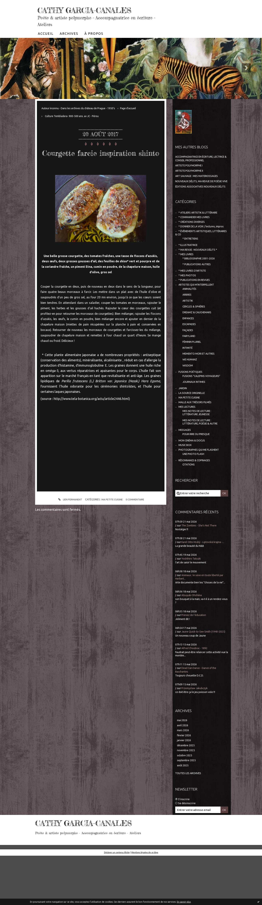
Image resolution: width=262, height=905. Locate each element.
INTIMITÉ (188, 379)
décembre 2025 (186, 793)
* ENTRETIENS (191, 262)
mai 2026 (182, 767)
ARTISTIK (188, 328)
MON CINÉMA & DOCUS (192, 478)
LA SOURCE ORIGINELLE (193, 427)
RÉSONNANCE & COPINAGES (196, 499)
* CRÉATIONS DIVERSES (193, 240)
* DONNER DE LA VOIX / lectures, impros (197, 247)
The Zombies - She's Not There (201, 565)
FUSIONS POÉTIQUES (191, 404)
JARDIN (183, 422)
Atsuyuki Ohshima (193, 638)
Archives (69, 44)
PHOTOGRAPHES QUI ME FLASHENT (201, 488)
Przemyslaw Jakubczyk (196, 734)
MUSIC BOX (185, 483)
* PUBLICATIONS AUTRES (198, 289)
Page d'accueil (135, 119)
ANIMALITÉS (190, 316)
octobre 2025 (185, 804)
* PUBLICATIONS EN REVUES (196, 306)
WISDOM (187, 397)
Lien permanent (69, 521)
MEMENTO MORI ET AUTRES (200, 385)
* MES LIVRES (186, 279)
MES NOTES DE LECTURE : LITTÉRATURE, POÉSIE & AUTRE (202, 458)
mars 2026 (183, 777)
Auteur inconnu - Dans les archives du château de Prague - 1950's (81, 119)
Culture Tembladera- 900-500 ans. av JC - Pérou (74, 127)
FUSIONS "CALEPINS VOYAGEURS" (203, 409)
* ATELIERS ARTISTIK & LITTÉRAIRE (200, 230)
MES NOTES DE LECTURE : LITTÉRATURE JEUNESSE (198, 448)
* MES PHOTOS (187, 301)
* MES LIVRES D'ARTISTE (193, 296)
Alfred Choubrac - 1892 (196, 695)
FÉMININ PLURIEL (193, 372)
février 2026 (184, 783)
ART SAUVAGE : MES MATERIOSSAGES (198, 186)
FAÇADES (188, 360)
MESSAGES (185, 467)
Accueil (45, 44)
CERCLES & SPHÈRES (195, 335)
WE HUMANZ (190, 391)
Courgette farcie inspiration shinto (100, 168)
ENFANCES (189, 347)
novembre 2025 (187, 798)
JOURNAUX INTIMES (195, 415)
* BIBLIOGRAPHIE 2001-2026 (200, 283)
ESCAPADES (190, 353)
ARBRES (187, 322)
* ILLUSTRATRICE (189, 269)
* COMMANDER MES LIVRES (195, 235)
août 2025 (183, 814)
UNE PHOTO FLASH (194, 492)
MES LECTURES (188, 442)
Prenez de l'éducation (195, 658)
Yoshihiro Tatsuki (192, 601)
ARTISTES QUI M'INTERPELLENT (198, 311)
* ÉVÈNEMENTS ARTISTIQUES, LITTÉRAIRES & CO (195, 256)
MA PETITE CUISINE (112, 521)
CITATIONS (189, 503)
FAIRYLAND (189, 366)
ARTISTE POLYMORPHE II (191, 181)
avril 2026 (183, 772)
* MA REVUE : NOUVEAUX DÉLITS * (199, 274)
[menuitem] (45, 44)
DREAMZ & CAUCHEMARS (198, 341)
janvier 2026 (184, 788)
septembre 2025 (187, 809)
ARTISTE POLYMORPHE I (190, 176)
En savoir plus (184, 902)
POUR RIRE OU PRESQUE (198, 471)
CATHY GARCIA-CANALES (80, 14)
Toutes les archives (189, 822)
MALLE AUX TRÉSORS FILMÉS (196, 437)
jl (176, 565)
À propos (93, 44)
